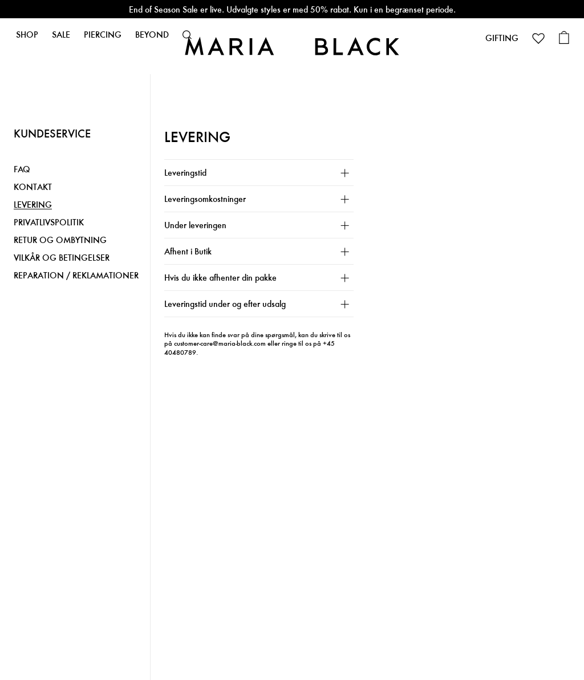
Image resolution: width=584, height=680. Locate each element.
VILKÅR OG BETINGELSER (62, 258)
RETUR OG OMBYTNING (60, 240)
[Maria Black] (292, 46)
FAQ (22, 169)
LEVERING (33, 205)
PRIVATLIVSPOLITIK (49, 222)
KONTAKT (33, 187)
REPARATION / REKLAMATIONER (76, 276)
